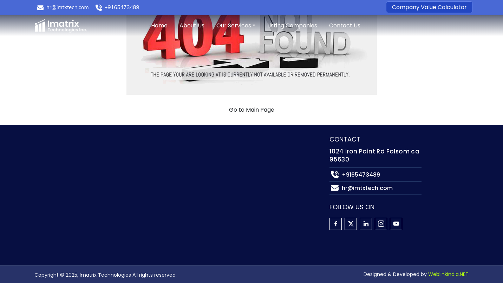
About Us (191, 25)
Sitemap (46, 205)
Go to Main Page (251, 110)
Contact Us (344, 25)
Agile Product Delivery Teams (185, 184)
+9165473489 (122, 7)
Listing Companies (292, 25)
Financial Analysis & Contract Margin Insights (208, 226)
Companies (50, 173)
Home (159, 25)
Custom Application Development (191, 163)
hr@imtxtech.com (67, 7)
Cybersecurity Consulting (180, 194)
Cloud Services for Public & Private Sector (201, 152)
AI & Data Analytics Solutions (185, 205)
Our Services (233, 25)
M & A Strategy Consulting (181, 215)
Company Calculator (63, 184)
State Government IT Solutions (187, 173)
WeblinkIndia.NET (448, 274)
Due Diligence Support (175, 237)
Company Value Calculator (429, 7)
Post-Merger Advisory (174, 247)
